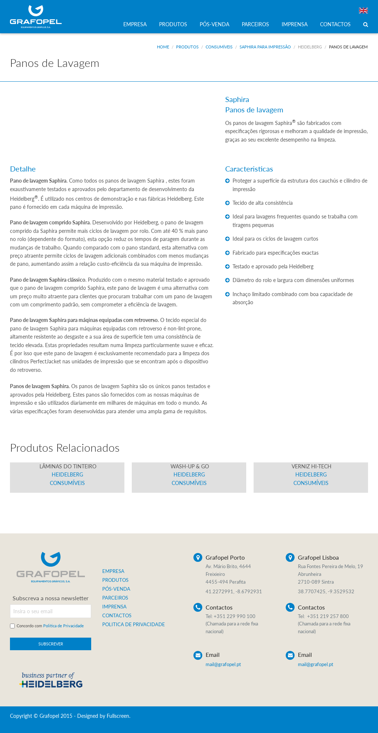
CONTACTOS (335, 24)
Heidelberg (310, 47)
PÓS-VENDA (214, 24)
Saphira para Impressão (265, 47)
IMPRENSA (294, 24)
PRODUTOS (173, 24)
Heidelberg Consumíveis (67, 474)
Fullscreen (118, 716)
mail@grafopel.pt (223, 664)
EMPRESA (135, 24)
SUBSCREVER (50, 643)
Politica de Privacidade (63, 625)
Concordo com (50, 625)
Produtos (187, 47)
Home (163, 47)
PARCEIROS (255, 24)
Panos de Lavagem (348, 47)
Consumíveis (219, 47)
